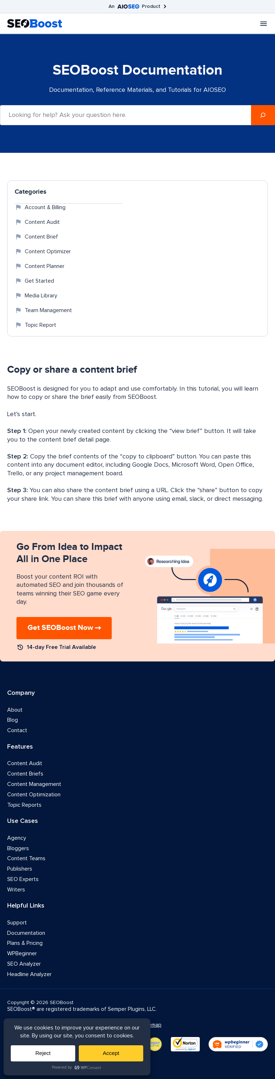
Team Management (43, 310)
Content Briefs (25, 774)
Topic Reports (24, 805)
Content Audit (37, 222)
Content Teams (26, 858)
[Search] (263, 115)
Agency (16, 838)
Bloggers (18, 848)
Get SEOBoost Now (60, 627)
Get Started (34, 280)
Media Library (36, 295)
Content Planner (39, 266)
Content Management (34, 784)
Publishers (19, 869)
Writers (16, 889)
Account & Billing (40, 207)
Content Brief (36, 236)
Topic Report (35, 325)
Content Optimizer (43, 251)
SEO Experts (23, 879)
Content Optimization (34, 794)
